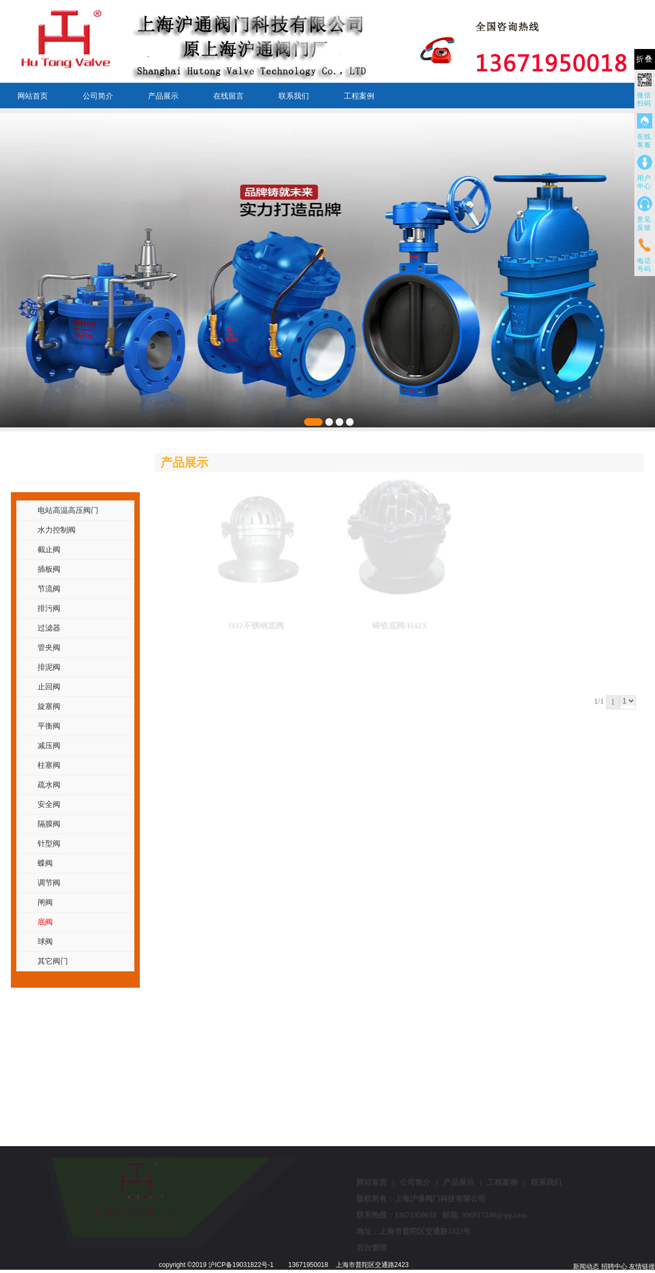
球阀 (45, 941)
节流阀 (49, 588)
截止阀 (49, 549)
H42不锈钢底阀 (256, 622)
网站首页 (32, 95)
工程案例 (359, 95)
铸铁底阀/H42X (400, 622)
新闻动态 (586, 1266)
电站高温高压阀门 (68, 510)
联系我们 (294, 95)
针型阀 (49, 843)
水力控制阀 (57, 529)
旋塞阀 (49, 706)
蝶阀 (45, 863)
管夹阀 (49, 647)
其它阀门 (53, 961)
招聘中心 (614, 1266)
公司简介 (98, 95)
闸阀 (45, 902)
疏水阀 (49, 784)
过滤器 (49, 627)
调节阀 (49, 882)
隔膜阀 (49, 823)
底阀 (45, 921)
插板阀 (49, 569)
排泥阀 (49, 667)
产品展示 (163, 95)
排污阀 (49, 608)
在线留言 (228, 95)
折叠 (644, 59)
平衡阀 (49, 725)
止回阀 (49, 686)
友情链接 (642, 1266)
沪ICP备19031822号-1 (241, 1265)
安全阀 (49, 804)
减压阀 (49, 745)
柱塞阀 (49, 765)
